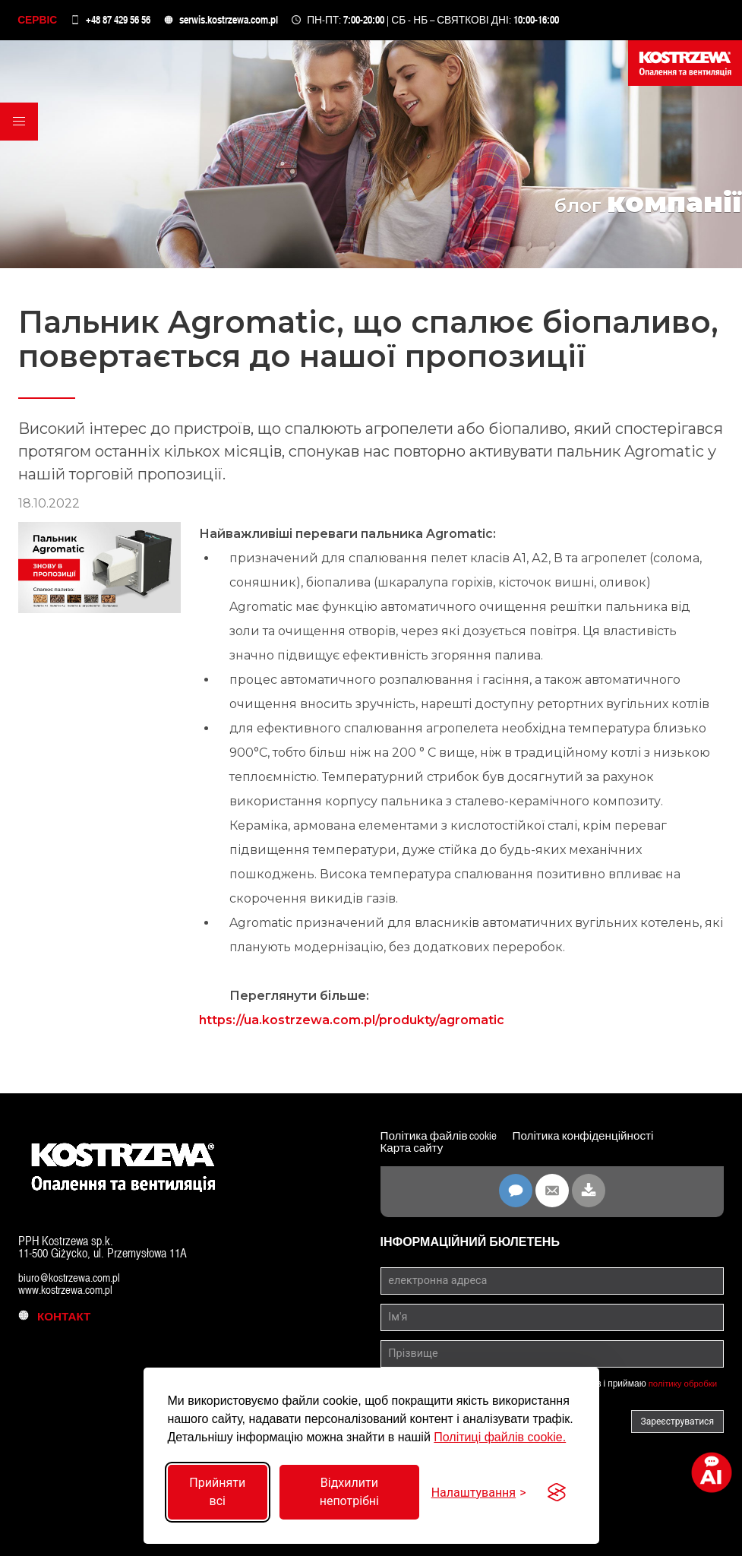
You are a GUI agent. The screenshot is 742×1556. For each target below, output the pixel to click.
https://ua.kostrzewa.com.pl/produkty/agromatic (351, 1022)
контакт (57, 1318)
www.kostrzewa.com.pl (68, 1291)
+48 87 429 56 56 (120, 20)
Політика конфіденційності (593, 1138)
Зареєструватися (677, 1423)
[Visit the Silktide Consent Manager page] (556, 1492)
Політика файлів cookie (442, 1138)
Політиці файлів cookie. (500, 1437)
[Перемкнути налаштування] (478, 1492)
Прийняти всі (217, 1491)
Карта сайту (413, 1150)
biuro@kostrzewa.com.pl (72, 1279)
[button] (19, 128)
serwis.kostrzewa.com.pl (231, 20)
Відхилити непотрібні (349, 1491)
